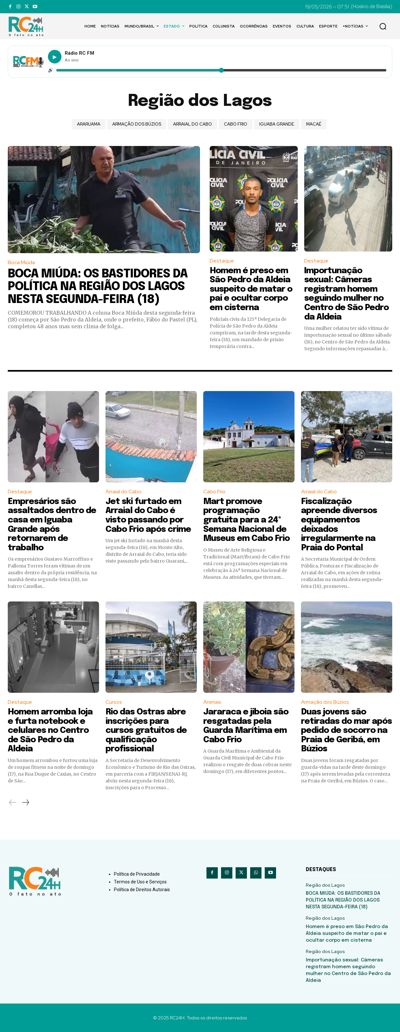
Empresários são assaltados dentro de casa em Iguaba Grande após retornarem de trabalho (52, 524)
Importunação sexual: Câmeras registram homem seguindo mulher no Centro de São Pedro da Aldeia (346, 293)
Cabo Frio (235, 124)
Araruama (89, 124)
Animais (212, 702)
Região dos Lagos (325, 885)
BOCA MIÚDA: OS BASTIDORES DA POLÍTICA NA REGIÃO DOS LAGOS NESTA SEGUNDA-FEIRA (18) (98, 287)
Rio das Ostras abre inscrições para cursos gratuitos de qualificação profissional (146, 730)
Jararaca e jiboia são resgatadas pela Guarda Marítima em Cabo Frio (245, 726)
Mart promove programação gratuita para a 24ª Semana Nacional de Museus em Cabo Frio (246, 520)
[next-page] (25, 802)
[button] (382, 26)
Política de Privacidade (137, 874)
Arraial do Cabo (192, 124)
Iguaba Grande (276, 124)
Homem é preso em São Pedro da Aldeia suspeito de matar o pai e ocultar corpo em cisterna (251, 289)
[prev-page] (13, 802)
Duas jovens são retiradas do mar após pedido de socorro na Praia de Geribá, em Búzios (346, 730)
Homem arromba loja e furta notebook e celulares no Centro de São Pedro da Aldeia (50, 730)
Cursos (114, 702)
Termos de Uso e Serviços (140, 881)
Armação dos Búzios (136, 124)
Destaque (222, 260)
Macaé (314, 124)
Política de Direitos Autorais (142, 889)
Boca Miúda (21, 262)
